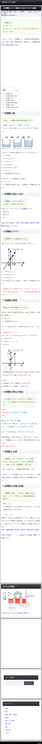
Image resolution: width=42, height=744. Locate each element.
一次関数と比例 (9, 105)
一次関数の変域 (9, 100)
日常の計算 (8, 730)
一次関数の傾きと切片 (11, 96)
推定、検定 (8, 723)
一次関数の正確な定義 (11, 107)
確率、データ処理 (9, 720)
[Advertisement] (21, 67)
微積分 (7, 717)
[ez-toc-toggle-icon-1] (15, 91)
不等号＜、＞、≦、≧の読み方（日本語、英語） (22, 535)
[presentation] (7, 26)
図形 (6, 711)
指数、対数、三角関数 (11, 714)
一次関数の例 (8, 93)
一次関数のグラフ (9, 98)
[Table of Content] (16, 90)
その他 (7, 733)
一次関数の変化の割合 (11, 103)
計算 (6, 708)
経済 (6, 726)
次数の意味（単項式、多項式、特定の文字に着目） (23, 530)
